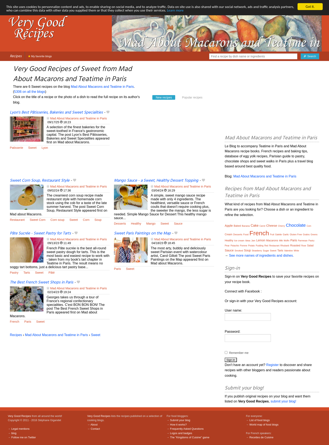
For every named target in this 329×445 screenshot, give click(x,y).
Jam (253, 240)
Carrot (262, 226)
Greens (314, 234)
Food (245, 234)
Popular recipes (192, 97)
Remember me (239, 352)
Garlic (286, 234)
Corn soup (57, 219)
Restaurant (17, 219)
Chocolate (296, 225)
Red (266, 245)
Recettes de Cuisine (261, 437)
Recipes (16, 56)
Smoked (239, 250)
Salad (310, 245)
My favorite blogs (40, 56)
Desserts (120, 223)
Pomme (243, 245)
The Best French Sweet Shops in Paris (41, 282)
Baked (237, 225)
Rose (303, 245)
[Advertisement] (164, 144)
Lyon (45, 147)
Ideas (247, 240)
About (93, 424)
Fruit (272, 234)
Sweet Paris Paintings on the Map (142, 233)
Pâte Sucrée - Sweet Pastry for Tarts (40, 233)
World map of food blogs (263, 424)
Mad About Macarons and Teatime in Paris (102, 86)
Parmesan (303, 240)
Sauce (178, 223)
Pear (227, 245)
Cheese (271, 225)
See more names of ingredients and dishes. (261, 255)
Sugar (266, 250)
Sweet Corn (37, 219)
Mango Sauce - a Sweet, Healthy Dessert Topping (156, 180)
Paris (117, 268)
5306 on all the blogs (29, 91)
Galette (278, 234)
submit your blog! (283, 401)
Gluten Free (296, 234)
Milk (281, 240)
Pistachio (235, 245)
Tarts (27, 272)
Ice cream (239, 240)
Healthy (136, 223)
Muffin (286, 240)
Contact (95, 428)
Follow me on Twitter (23, 437)
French (14, 321)
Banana (246, 226)
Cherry (281, 226)
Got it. (310, 6)
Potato (251, 245)
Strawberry (257, 251)
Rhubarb (284, 245)
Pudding (260, 245)
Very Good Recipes (19, 416)
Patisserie (16, 147)
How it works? (178, 424)
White (296, 251)
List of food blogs (259, 420)
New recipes (164, 97)
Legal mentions (20, 428)
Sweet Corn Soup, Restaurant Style (39, 180)
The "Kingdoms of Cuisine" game (189, 437)
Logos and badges (181, 433)
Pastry (14, 272)
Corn (86, 219)
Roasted (295, 245)
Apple (229, 225)
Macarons (272, 240)
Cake (254, 225)
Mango (150, 223)
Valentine (288, 251)
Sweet (32, 147)
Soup (98, 219)
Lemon (260, 240)
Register (272, 365)
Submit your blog (180, 420)
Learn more (175, 10)
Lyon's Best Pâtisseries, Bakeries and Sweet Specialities (56, 112)
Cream (228, 234)
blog (13, 433)
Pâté (51, 272)
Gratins (306, 234)
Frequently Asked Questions (187, 428)
